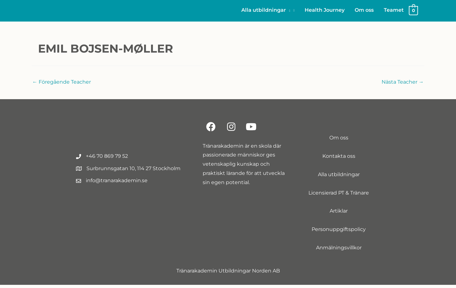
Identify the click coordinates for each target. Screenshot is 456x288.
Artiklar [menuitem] (339, 214)
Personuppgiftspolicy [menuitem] (339, 233)
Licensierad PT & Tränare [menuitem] (338, 196)
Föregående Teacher (61, 85)
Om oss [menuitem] (338, 141)
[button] (268, 12)
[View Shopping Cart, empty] (413, 12)
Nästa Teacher (403, 85)
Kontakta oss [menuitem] (338, 159)
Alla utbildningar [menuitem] (339, 178)
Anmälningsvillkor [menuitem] (339, 251)
